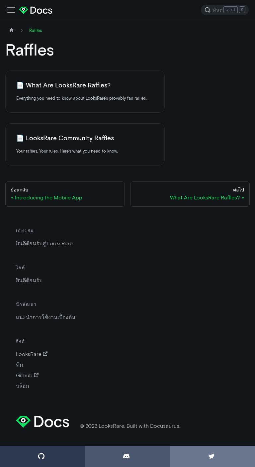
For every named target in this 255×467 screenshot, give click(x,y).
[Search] (225, 10)
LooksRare (31, 354)
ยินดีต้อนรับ (29, 280)
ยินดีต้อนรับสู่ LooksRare (44, 243)
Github (27, 375)
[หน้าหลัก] (11, 30)
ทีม (19, 365)
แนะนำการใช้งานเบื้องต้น (45, 317)
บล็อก (22, 386)
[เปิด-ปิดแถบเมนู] (11, 10)
